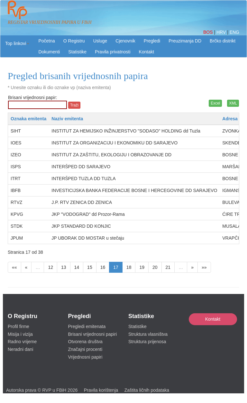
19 (141, 267)
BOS (208, 32)
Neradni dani (20, 349)
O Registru (74, 40)
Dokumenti (49, 51)
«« (14, 267)
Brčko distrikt (222, 40)
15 (89, 267)
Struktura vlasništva (148, 334)
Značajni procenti (85, 349)
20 (155, 267)
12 (50, 267)
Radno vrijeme (22, 341)
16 (102, 267)
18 (129, 267)
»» (204, 267)
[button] (17, 43)
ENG (234, 32)
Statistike (77, 51)
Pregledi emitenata (87, 326)
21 (168, 267)
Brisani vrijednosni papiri (92, 334)
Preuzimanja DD (185, 40)
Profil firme (18, 326)
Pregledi (152, 40)
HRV (221, 32)
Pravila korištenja (101, 390)
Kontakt (212, 319)
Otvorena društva (85, 341)
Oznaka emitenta (28, 118)
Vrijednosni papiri (85, 357)
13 (63, 267)
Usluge (100, 40)
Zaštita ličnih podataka (146, 390)
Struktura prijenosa (147, 341)
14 (76, 267)
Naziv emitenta (67, 118)
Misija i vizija (20, 334)
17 (115, 267)
